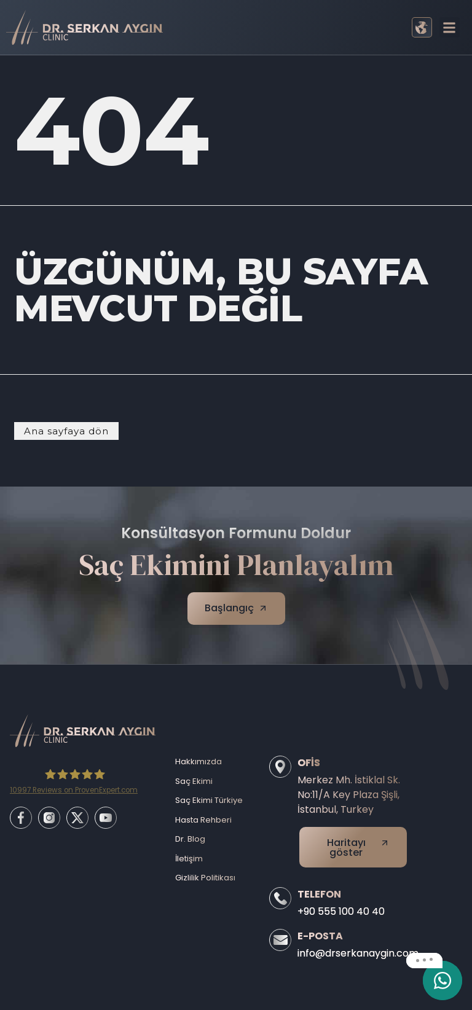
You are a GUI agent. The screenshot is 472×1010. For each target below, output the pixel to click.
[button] (449, 27)
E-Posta (320, 936)
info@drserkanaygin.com (358, 953)
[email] (442, 980)
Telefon (319, 894)
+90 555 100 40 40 (341, 911)
